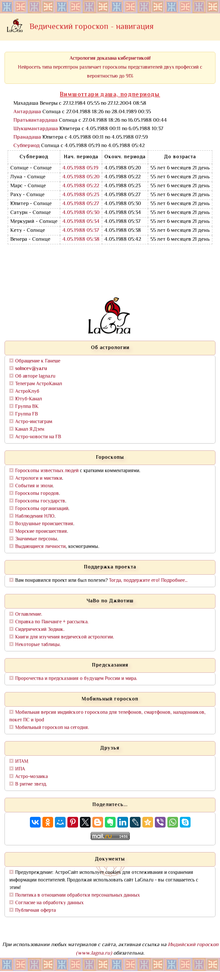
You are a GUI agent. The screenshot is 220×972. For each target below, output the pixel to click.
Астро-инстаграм (33, 422)
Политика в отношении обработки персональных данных (77, 895)
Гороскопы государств (40, 501)
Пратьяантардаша (35, 120)
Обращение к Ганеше (37, 361)
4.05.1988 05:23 (80, 195)
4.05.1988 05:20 (81, 177)
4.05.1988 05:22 (80, 186)
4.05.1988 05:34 (81, 222)
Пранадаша (27, 137)
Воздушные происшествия (44, 524)
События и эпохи (34, 486)
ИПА (20, 769)
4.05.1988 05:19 (80, 168)
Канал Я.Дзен (29, 429)
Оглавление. (28, 614)
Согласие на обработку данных (49, 903)
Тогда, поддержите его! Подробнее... (148, 581)
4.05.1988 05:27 (80, 204)
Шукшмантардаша (35, 129)
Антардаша (27, 112)
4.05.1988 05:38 (81, 239)
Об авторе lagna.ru (35, 376)
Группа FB (26, 414)
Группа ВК (26, 407)
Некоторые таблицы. (38, 645)
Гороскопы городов (37, 494)
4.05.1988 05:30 (81, 213)
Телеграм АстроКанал (38, 384)
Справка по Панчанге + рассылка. (51, 622)
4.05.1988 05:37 (80, 231)
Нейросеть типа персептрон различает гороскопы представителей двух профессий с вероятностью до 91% (110, 67)
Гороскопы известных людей (47, 471)
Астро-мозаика (31, 777)
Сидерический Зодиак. (39, 630)
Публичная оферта (35, 910)
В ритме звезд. (31, 784)
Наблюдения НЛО (34, 516)
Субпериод (26, 146)
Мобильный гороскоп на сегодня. (52, 728)
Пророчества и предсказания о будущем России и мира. (76, 679)
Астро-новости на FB (38, 437)
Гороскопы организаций (41, 509)
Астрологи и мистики (38, 478)
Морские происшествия (41, 531)
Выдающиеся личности (40, 547)
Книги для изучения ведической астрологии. (64, 637)
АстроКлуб (27, 391)
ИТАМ (21, 762)
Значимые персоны (36, 539)
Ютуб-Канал (28, 399)
